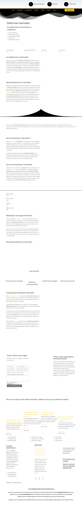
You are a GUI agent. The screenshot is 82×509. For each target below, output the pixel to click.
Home (13, 10)
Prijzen (42, 10)
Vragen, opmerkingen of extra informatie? (15, 374)
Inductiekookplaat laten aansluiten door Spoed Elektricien (32, 416)
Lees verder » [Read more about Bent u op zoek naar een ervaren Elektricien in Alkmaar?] (61, 433)
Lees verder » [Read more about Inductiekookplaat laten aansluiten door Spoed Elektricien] (26, 430)
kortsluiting (13, 141)
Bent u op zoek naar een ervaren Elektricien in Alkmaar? (66, 421)
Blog (54, 10)
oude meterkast (19, 218)
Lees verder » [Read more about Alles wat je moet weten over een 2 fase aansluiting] (9, 436)
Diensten (36, 10)
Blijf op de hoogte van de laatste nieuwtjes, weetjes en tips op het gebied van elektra (38, 400)
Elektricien (19, 10)
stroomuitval (12, 169)
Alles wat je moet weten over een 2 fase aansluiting (14, 424)
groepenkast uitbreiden (14, 296)
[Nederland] (41, 347)
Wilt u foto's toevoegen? (12, 382)
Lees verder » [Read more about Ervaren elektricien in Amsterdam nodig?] (44, 427)
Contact (49, 10)
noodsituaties (9, 92)
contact (16, 321)
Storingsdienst (28, 10)
